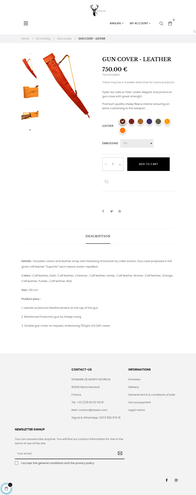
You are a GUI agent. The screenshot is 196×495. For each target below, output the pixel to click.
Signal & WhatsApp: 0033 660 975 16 (95, 417)
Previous (29, 53)
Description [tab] (98, 236)
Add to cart (148, 164)
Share (105, 211)
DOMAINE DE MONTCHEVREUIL (91, 379)
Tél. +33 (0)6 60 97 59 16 (87, 402)
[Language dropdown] (116, 23)
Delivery (133, 387)
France (76, 394)
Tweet (113, 211)
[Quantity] (113, 164)
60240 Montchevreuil (85, 387)
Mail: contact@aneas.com (89, 410)
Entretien (134, 379)
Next (29, 130)
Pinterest (121, 211)
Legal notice (136, 410)
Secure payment (139, 402)
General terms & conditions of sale (151, 394)
